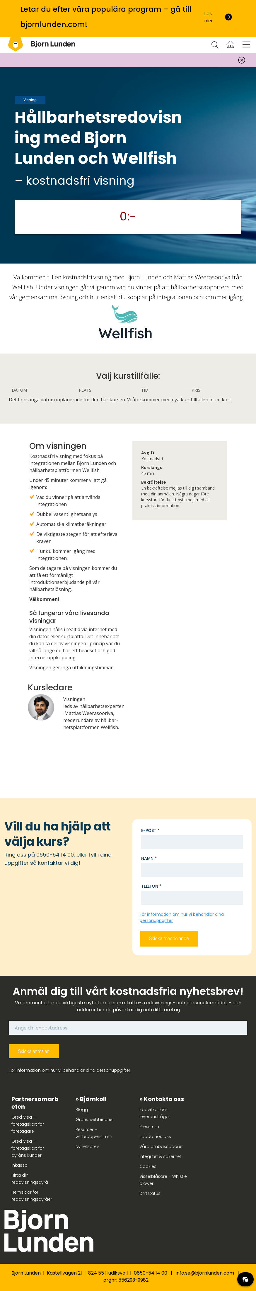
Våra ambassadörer (161, 1146)
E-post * (150, 830)
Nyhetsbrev (87, 1146)
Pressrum (149, 1126)
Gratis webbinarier (95, 1119)
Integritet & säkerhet (160, 1156)
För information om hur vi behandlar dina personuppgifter (69, 1070)
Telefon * (151, 886)
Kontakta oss (164, 1099)
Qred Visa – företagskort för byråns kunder (27, 1148)
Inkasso (19, 1165)
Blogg (82, 1109)
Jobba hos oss (155, 1136)
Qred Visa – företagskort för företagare (27, 1124)
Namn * (149, 858)
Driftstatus (150, 1193)
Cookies (147, 1166)
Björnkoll (93, 1099)
